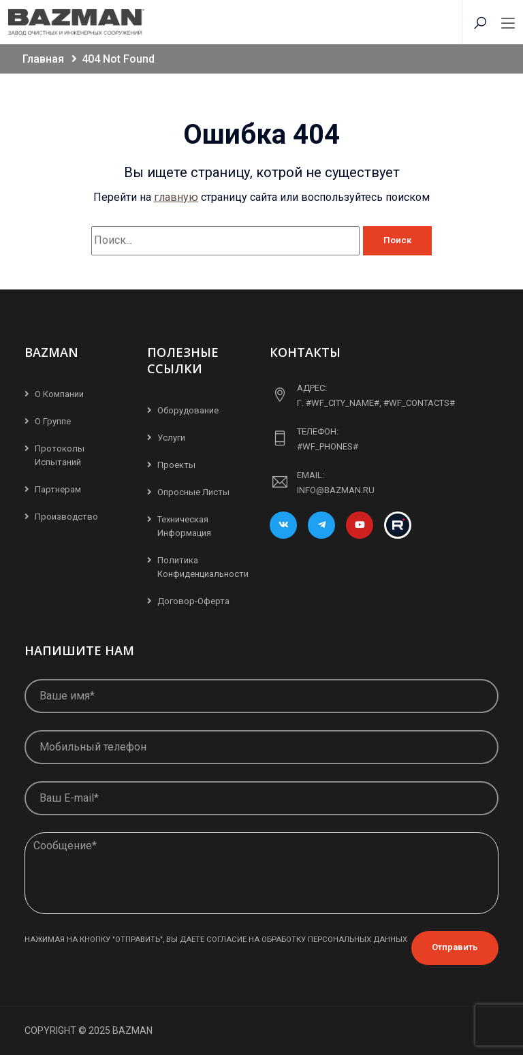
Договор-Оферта (193, 601)
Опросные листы (193, 492)
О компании (59, 394)
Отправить (455, 947)
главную (176, 197)
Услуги (171, 437)
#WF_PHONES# (327, 446)
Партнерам (58, 489)
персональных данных (357, 939)
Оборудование (188, 410)
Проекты (176, 465)
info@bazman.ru (336, 490)
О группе (53, 421)
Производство (66, 516)
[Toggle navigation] (508, 24)
